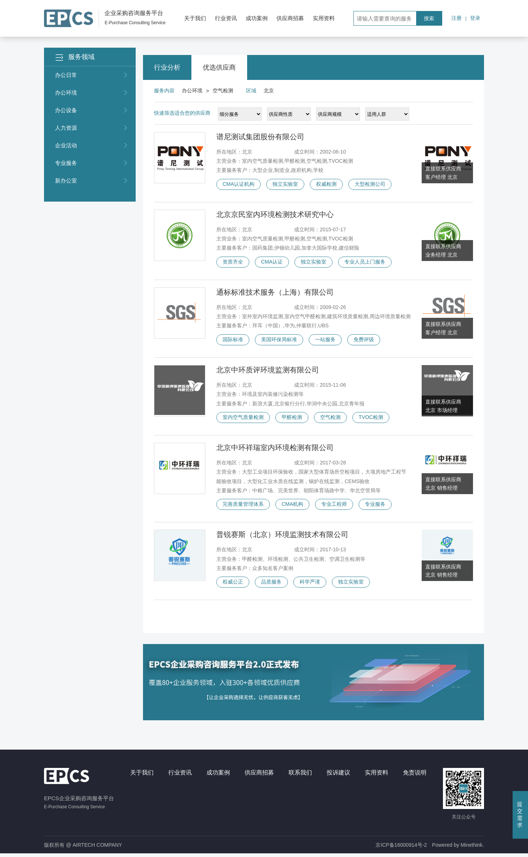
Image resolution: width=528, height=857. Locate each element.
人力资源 (91, 128)
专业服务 (91, 163)
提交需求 (519, 814)
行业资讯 (226, 18)
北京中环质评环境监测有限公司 (267, 372)
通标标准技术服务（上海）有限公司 (275, 293)
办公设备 (91, 110)
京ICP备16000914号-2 (401, 848)
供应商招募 (290, 18)
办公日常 (91, 75)
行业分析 (167, 67)
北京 (269, 90)
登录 (475, 18)
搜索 (429, 18)
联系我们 (300, 776)
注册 (456, 18)
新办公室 (91, 180)
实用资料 (324, 18)
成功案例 (257, 18)
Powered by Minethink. (458, 848)
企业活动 (91, 145)
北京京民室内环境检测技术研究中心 (275, 215)
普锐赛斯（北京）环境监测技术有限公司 (282, 537)
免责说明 (414, 776)
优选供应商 (219, 67)
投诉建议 (338, 776)
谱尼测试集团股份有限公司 (260, 137)
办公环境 (91, 92)
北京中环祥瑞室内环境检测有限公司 (275, 450)
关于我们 (195, 18)
